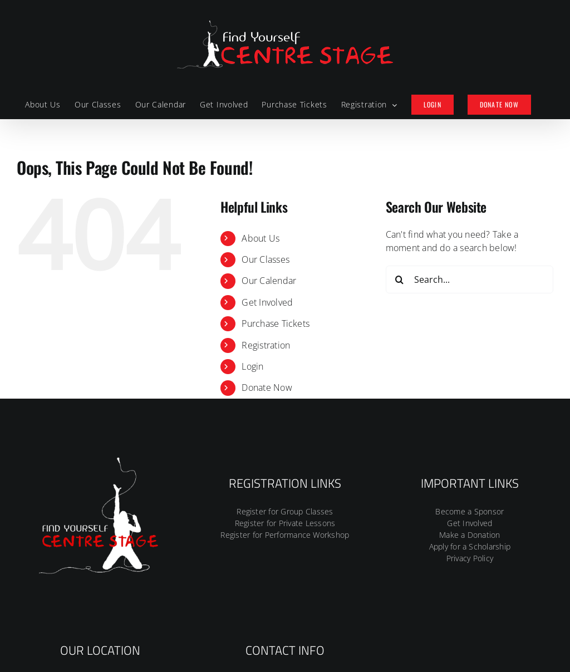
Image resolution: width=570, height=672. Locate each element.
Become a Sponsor (469, 511)
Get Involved (267, 302)
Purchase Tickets (275, 323)
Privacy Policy (469, 558)
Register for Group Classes (285, 511)
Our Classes (265, 259)
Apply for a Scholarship (470, 546)
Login (252, 366)
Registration (266, 345)
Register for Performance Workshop (284, 534)
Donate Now (267, 387)
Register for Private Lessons (285, 523)
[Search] (400, 279)
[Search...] (469, 279)
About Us (260, 238)
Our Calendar (269, 280)
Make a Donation (469, 534)
